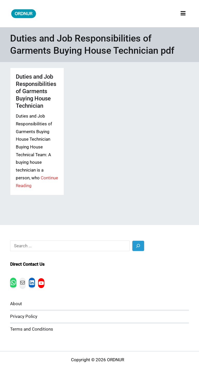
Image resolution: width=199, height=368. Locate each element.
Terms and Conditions (31, 329)
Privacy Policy (23, 316)
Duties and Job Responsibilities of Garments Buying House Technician (36, 91)
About (16, 303)
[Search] (138, 246)
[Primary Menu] (183, 13)
